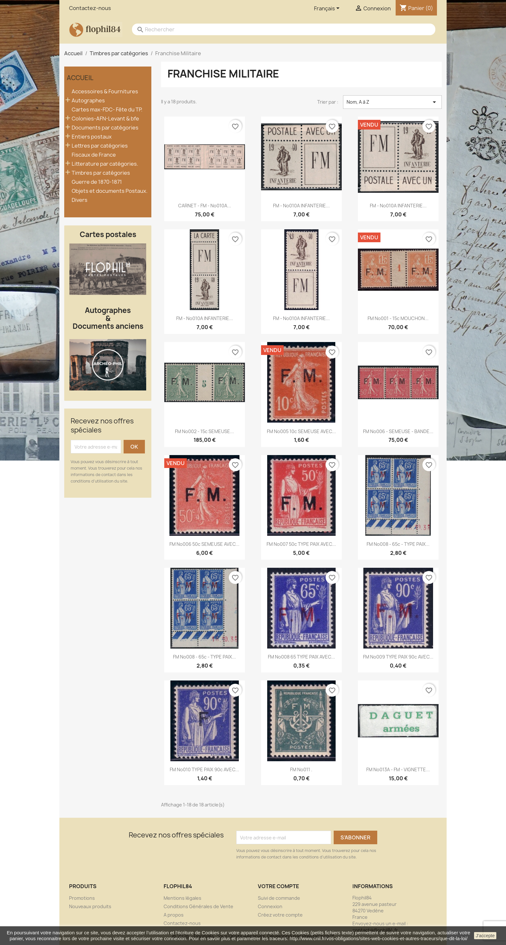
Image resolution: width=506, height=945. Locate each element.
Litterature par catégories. (105, 164)
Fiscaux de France (94, 154)
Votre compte (278, 886)
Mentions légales (182, 898)
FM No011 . (301, 769)
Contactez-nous (90, 8)
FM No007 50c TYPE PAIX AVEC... (301, 544)
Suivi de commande (279, 898)
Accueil (80, 78)
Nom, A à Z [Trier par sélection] (392, 102)
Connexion (270, 906)
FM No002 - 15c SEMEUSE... (204, 431)
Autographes (88, 100)
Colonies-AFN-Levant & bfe (105, 118)
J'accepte (485, 935)
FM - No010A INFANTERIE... (301, 205)
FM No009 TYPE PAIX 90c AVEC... (398, 657)
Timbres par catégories (101, 173)
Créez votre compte (280, 915)
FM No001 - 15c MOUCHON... (398, 318)
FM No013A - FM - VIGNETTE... (398, 769)
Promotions (82, 898)
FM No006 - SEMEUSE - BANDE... (398, 431)
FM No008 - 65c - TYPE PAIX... (398, 544)
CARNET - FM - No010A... (204, 205)
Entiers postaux (92, 136)
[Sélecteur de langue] (328, 9)
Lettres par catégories (100, 145)
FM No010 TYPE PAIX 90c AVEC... (204, 769)
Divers (79, 200)
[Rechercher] (277, 29)
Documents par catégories (105, 127)
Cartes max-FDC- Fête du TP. (107, 109)
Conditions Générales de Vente (198, 906)
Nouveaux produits (90, 906)
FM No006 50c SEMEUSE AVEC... (204, 544)
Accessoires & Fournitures (105, 91)
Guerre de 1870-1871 (97, 182)
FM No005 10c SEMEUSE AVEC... (301, 431)
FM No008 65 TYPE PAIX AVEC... (301, 657)
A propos (174, 915)
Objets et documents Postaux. (109, 191)
